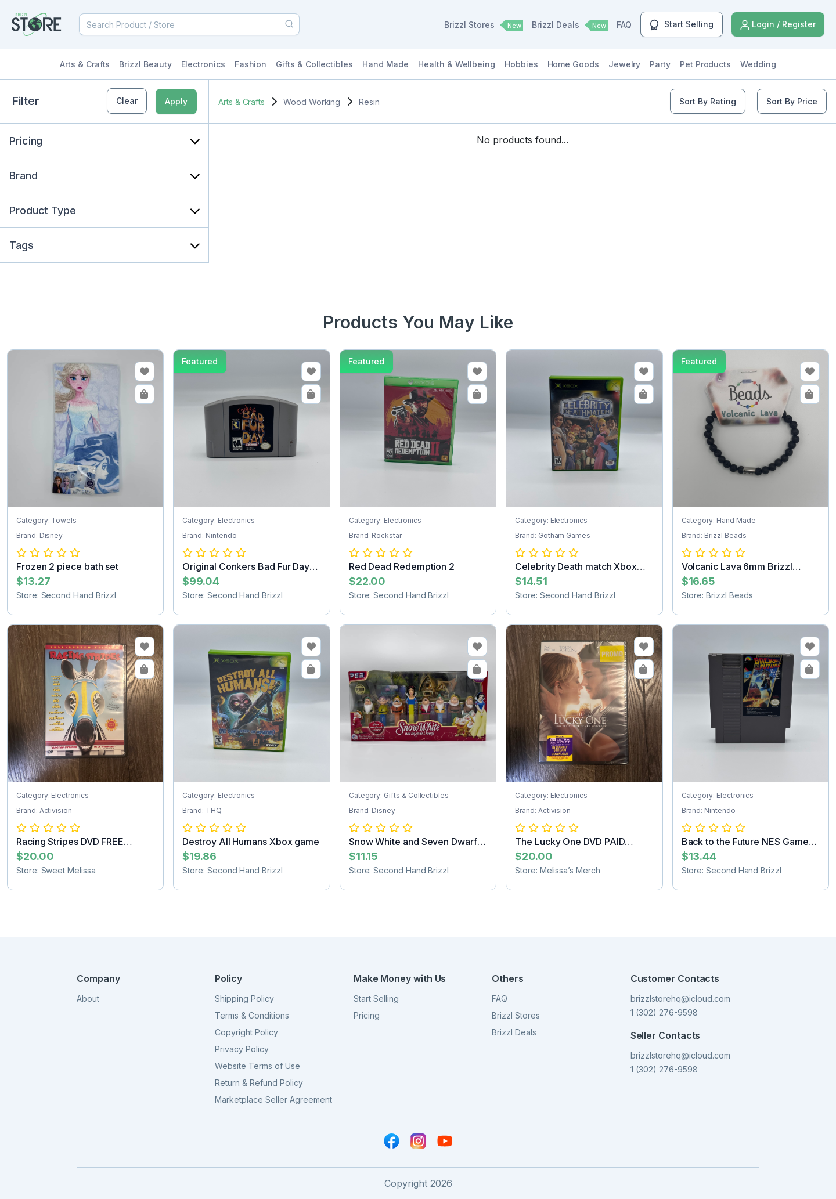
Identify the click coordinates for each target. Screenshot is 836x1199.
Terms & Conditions (252, 1015)
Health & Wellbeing (456, 64)
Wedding (758, 64)
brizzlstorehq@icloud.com (680, 998)
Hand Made (385, 64)
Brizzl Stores (483, 25)
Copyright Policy (246, 1032)
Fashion (251, 64)
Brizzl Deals (570, 25)
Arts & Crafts (85, 64)
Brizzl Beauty (145, 64)
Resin (369, 102)
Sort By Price (791, 101)
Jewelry (624, 64)
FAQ (624, 25)
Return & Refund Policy (259, 1083)
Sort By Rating (707, 101)
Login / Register (778, 24)
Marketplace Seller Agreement (273, 1099)
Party (660, 64)
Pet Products (705, 64)
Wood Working (311, 102)
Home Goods (573, 64)
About (88, 998)
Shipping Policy (244, 998)
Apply (176, 101)
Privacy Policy (242, 1049)
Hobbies (521, 64)
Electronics (203, 64)
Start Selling (682, 25)
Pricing (367, 1015)
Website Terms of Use (257, 1066)
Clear (127, 101)
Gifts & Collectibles (314, 64)
